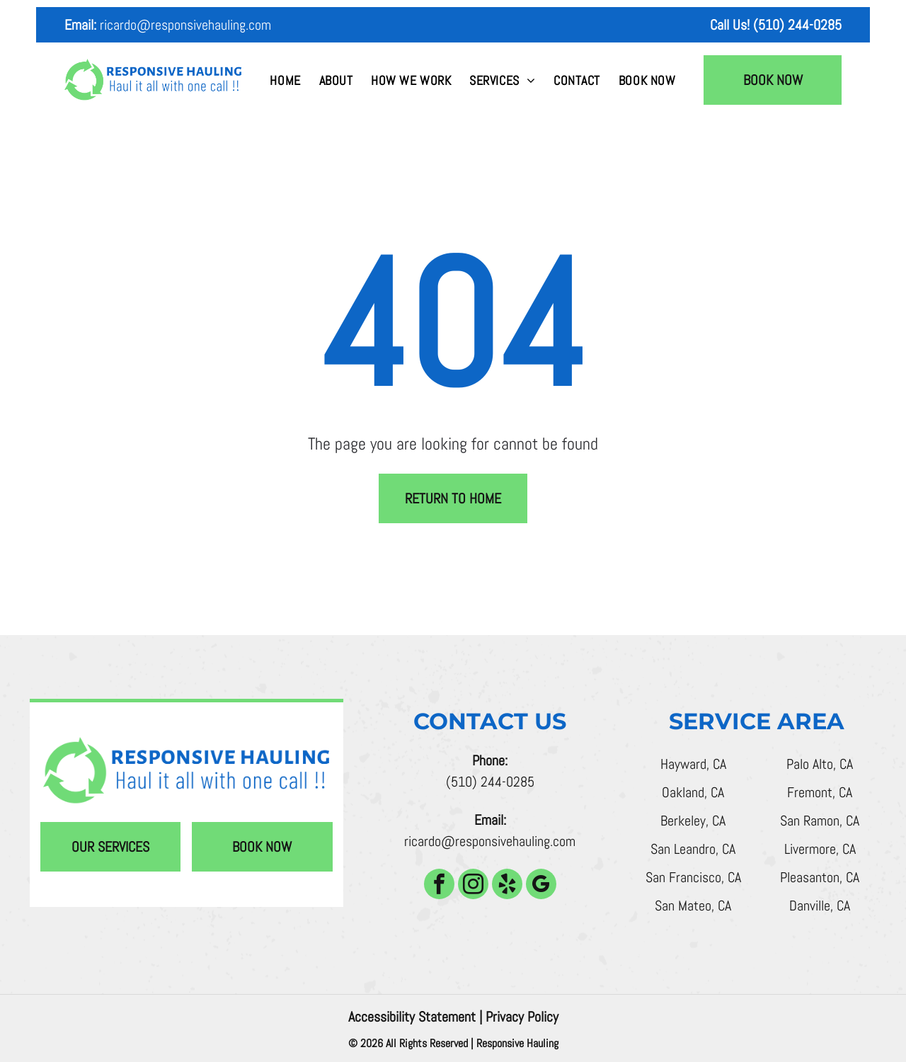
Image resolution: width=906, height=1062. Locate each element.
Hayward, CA (693, 764)
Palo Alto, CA (819, 764)
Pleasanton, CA (819, 877)
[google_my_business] (541, 886)
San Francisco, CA (693, 877)
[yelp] (507, 886)
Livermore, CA (820, 849)
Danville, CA (819, 905)
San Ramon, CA (819, 820)
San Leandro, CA (692, 849)
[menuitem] (284, 80)
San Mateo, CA (693, 905)
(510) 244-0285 (490, 781)
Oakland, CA (693, 792)
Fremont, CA (819, 792)
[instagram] (473, 886)
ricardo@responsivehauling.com (185, 25)
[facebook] (439, 886)
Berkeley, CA (693, 820)
